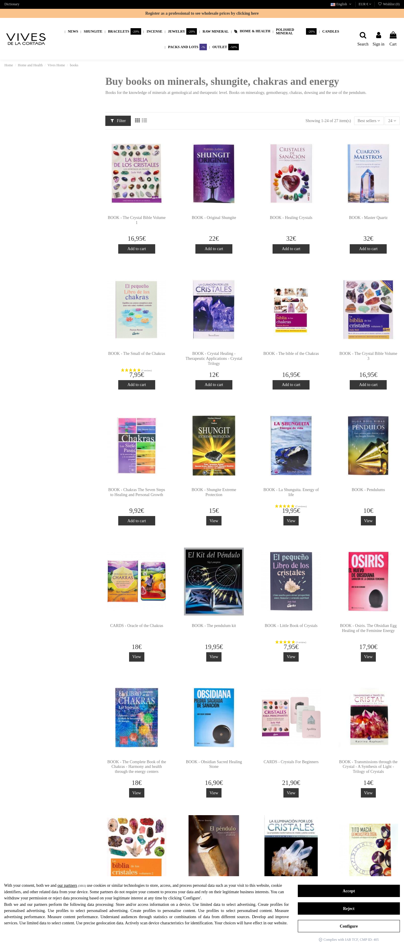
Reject (348, 908)
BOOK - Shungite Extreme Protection (214, 492)
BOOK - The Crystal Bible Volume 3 (368, 356)
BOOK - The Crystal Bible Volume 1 (136, 220)
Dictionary (11, 4)
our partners (67, 885)
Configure (349, 926)
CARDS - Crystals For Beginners (290, 762)
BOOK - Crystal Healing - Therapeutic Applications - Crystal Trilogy (213, 358)
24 (392, 121)
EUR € (365, 4)
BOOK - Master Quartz (368, 217)
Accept (349, 891)
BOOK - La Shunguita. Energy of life (291, 492)
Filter (118, 121)
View (213, 521)
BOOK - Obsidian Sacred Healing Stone (214, 764)
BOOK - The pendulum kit (214, 625)
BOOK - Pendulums (368, 490)
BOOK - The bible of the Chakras (291, 353)
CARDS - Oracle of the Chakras (136, 625)
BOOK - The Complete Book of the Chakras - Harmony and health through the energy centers (136, 767)
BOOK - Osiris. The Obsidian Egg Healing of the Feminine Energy (368, 628)
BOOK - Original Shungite (214, 217)
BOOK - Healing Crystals (291, 217)
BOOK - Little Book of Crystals (291, 625)
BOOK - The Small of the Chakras (136, 353)
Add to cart (136, 249)
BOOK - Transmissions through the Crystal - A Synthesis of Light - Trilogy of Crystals (368, 767)
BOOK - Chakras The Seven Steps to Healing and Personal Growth (136, 492)
